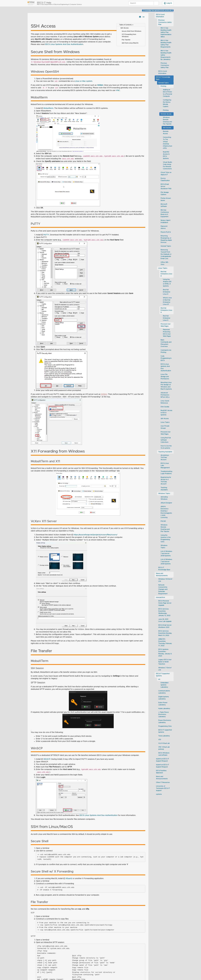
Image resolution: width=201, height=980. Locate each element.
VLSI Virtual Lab (164, 743)
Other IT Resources (163, 782)
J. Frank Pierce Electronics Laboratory (163, 714)
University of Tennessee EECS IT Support (163, 788)
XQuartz (69, 878)
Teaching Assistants (165, 452)
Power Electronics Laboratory (164, 721)
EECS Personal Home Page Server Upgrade (164, 603)
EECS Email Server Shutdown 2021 (165, 626)
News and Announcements (162, 574)
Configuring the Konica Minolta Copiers (167, 103)
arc (159, 679)
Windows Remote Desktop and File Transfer (167, 121)
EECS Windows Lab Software (163, 754)
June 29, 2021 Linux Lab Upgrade (165, 620)
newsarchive (160, 597)
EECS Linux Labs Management (165, 465)
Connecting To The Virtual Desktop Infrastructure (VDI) (167, 143)
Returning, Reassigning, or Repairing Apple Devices (166, 239)
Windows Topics (164, 493)
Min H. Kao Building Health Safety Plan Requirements (166, 44)
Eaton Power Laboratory (162, 704)
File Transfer (126, 40)
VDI (159, 739)
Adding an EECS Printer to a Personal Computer (167, 93)
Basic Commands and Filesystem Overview (166, 343)
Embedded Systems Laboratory (164, 685)
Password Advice (164, 227)
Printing (163, 86)
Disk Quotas (165, 406)
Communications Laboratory (164, 692)
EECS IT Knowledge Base (163, 78)
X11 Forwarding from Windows (129, 35)
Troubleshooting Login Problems (166, 472)
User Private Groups (165, 427)
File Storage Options (165, 193)
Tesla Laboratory (164, 736)
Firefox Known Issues (166, 199)
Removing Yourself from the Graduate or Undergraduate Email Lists (166, 254)
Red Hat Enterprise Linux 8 (166, 274)
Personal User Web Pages (165, 325)
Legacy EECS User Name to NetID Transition (165, 662)
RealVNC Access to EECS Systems (166, 155)
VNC (118, 90)
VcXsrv (100, 85)
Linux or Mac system (83, 81)
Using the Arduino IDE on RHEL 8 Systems (167, 283)
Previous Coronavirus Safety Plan (165, 22)
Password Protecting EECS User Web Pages (167, 333)
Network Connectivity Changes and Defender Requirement (162, 589)
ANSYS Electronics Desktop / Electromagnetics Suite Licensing (166, 512)
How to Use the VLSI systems (166, 447)
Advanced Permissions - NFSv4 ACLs (165, 395)
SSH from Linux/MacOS (130, 43)
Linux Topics (162, 268)
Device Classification (165, 179)
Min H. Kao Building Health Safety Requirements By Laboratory (166, 55)
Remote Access (166, 114)
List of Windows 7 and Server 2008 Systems (166, 553)
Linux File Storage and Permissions (165, 377)
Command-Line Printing (166, 351)
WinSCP (46, 759)
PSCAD (163, 521)
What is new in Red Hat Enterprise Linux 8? (167, 301)
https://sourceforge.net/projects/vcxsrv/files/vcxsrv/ (95, 535)
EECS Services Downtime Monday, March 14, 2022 (165, 633)
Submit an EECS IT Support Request (162, 760)
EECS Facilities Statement (161, 772)
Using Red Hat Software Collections (166, 440)
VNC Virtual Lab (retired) (164, 748)
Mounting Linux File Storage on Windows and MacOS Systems (166, 386)
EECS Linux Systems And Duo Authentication (64, 44)
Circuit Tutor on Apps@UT (166, 173)
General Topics (163, 83)
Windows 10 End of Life (165, 580)
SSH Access (124, 28)
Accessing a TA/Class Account (165, 457)
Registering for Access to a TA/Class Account (166, 481)
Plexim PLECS (166, 232)
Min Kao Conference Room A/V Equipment (165, 213)
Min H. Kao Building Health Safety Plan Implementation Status (166, 32)
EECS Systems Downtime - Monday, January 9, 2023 (165, 653)
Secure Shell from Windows (131, 31)
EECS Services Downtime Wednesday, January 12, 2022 (164, 612)
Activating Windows (164, 498)
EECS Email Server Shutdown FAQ (166, 186)
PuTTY (46, 235)
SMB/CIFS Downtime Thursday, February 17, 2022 (165, 642)
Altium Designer (166, 503)
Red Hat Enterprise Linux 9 (166, 310)
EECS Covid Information (160, 15)
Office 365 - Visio (165, 263)
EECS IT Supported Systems (162, 675)
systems (159, 794)
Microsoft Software (164, 205)
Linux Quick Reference (165, 402)
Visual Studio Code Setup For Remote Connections (167, 165)
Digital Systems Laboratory (163, 698)
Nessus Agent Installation (165, 221)
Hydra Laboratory (164, 708)
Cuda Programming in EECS (166, 358)
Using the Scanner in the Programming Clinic (166, 538)
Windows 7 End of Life (164, 669)
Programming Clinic (165, 726)
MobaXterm (48, 108)
